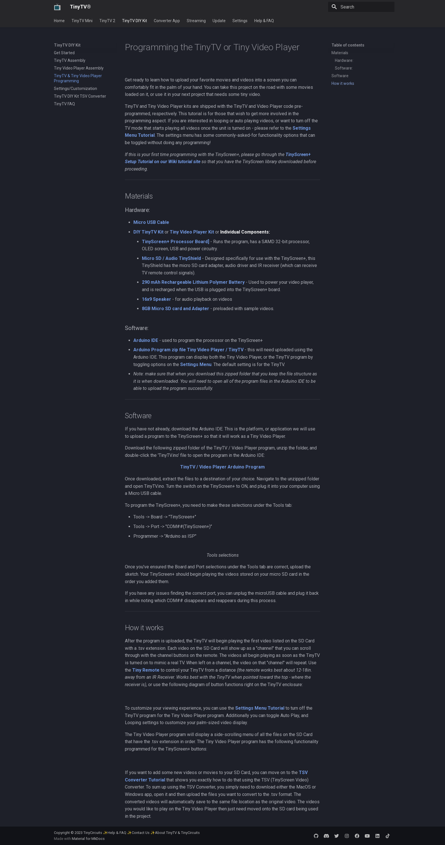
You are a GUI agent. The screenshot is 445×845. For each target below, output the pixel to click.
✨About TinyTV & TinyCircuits (175, 833)
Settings (239, 20)
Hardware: (344, 60)
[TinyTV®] (57, 6)
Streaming (196, 20)
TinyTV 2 (107, 20)
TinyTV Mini (82, 20)
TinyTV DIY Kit (134, 20)
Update (219, 20)
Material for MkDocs (88, 838)
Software (340, 75)
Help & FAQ (264, 20)
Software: (344, 68)
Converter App (167, 20)
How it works (342, 83)
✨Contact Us (138, 833)
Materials (339, 53)
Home (59, 20)
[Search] (361, 7)
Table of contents (347, 45)
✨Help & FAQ (114, 833)
